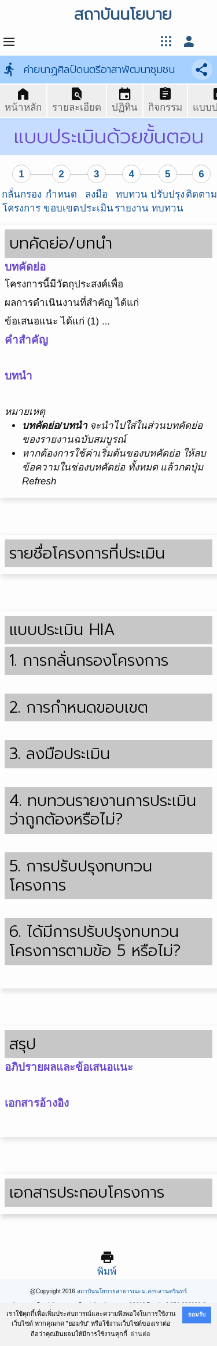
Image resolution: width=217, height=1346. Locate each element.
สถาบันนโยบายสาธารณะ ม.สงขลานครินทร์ (132, 1291)
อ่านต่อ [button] (140, 1333)
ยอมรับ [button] (196, 1314)
